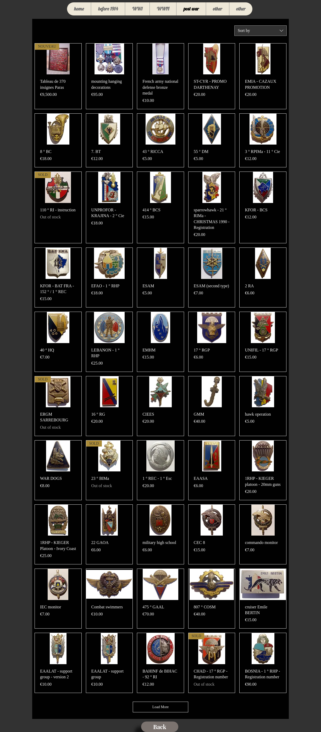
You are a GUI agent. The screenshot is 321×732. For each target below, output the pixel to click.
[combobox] (260, 30)
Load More (160, 707)
